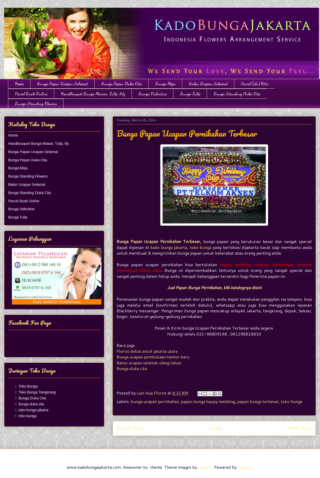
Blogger (245, 467)
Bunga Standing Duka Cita (237, 93)
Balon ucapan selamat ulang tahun (149, 363)
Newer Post (130, 428)
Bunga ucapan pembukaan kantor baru (153, 357)
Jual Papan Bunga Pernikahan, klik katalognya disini (214, 287)
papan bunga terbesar (258, 401)
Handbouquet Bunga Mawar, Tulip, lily (93, 93)
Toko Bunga (28, 386)
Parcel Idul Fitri (254, 83)
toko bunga (200, 247)
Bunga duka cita (132, 368)
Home (19, 83)
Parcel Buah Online (31, 93)
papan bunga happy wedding (208, 401)
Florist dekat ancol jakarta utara (147, 351)
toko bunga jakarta (33, 410)
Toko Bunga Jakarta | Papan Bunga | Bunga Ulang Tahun (7, 13)
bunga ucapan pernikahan (155, 401)
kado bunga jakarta (168, 247)
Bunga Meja (165, 83)
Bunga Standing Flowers (36, 103)
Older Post (299, 428)
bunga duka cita (31, 404)
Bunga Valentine (153, 93)
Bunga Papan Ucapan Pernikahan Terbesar (158, 241)
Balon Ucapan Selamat (208, 83)
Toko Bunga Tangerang (37, 392)
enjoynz (205, 467)
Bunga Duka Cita (32, 398)
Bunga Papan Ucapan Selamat (62, 83)
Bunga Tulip (190, 93)
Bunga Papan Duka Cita (121, 83)
